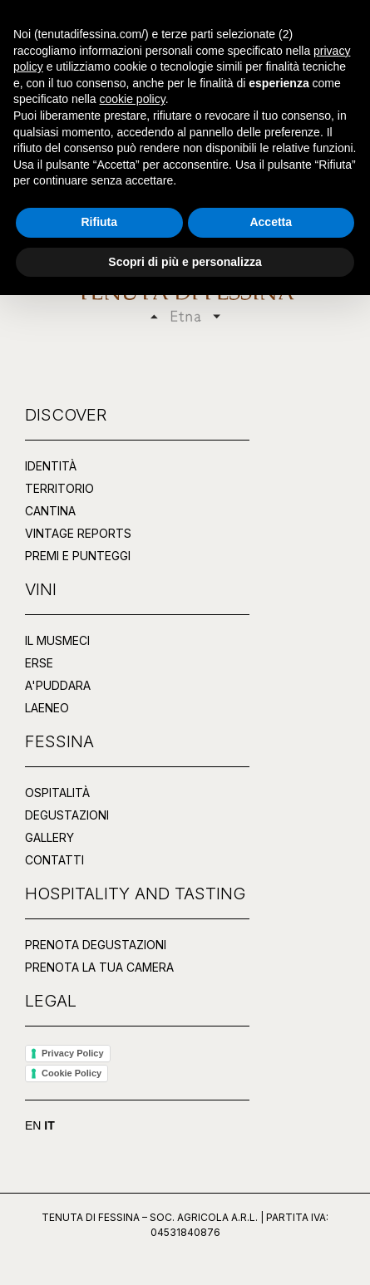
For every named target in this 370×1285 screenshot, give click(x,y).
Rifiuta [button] (99, 1212)
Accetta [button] (270, 1212)
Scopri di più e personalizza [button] (184, 1251)
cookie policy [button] (132, 1088)
